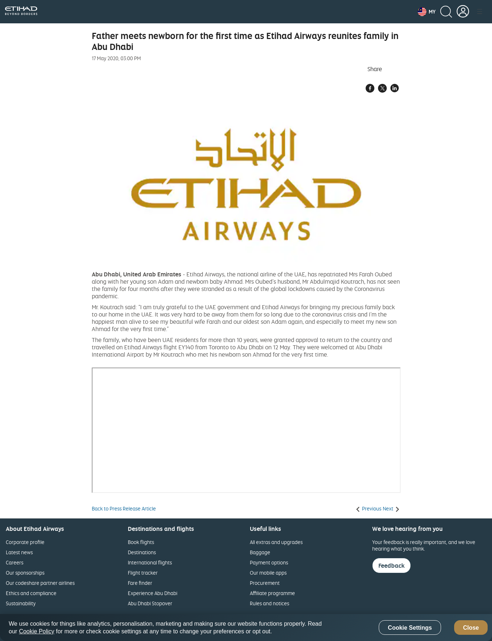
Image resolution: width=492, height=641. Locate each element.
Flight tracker (143, 572)
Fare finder (140, 582)
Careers (14, 562)
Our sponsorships (25, 572)
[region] (246, 627)
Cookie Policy (36, 631)
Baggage (260, 552)
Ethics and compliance (31, 593)
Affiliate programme (272, 593)
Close (471, 628)
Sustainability (21, 603)
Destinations (142, 552)
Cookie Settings (410, 628)
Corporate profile (25, 542)
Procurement (265, 582)
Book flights (141, 542)
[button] (427, 11)
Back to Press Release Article (124, 508)
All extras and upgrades (276, 542)
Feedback (391, 566)
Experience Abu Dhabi (152, 593)
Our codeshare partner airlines (40, 582)
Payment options (269, 562)
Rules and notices (269, 603)
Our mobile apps (268, 572)
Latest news (19, 552)
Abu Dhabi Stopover (150, 603)
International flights (150, 562)
